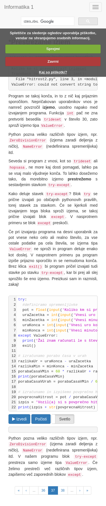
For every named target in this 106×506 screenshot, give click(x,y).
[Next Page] (80, 490)
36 (43, 490)
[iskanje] (47, 21)
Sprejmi (53, 49)
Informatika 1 (19, 7)
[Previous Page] (26, 490)
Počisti (41, 419)
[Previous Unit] (19, 490)
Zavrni (53, 61)
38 (62, 490)
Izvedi (19, 419)
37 (53, 490)
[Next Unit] (87, 490)
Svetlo (64, 419)
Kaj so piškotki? (53, 72)
